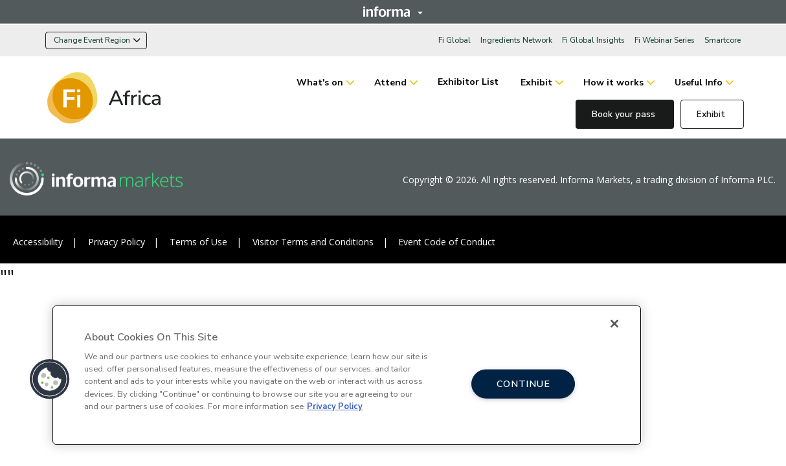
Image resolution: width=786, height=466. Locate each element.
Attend (390, 82)
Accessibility (38, 242)
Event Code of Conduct (446, 242)
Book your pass (625, 114)
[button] (50, 379)
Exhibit (536, 82)
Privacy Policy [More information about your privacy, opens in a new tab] (335, 406)
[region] (347, 375)
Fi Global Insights (593, 40)
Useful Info (699, 82)
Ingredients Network (516, 40)
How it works (613, 82)
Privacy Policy (116, 242)
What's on (320, 82)
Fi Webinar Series (664, 40)
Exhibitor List (469, 82)
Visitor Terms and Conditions (313, 242)
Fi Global (454, 40)
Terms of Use (198, 242)
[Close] (614, 323)
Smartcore (722, 40)
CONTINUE (523, 383)
